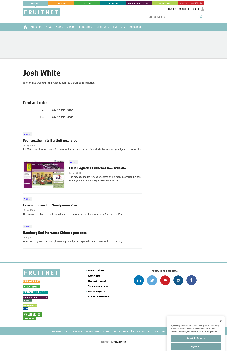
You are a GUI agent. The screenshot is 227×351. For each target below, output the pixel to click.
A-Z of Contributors (98, 296)
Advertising (94, 275)
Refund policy (59, 331)
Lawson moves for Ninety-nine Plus (50, 205)
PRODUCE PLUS (165, 3)
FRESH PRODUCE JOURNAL (139, 3)
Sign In (196, 9)
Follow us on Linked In (139, 280)
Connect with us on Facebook (191, 280)
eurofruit (61, 3)
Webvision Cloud (120, 342)
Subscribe (184, 9)
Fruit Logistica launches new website (97, 168)
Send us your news (98, 286)
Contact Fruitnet (97, 281)
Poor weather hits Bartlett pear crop (50, 140)
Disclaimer (76, 331)
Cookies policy (141, 331)
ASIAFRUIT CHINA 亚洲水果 (191, 3)
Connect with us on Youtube (165, 280)
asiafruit (87, 3)
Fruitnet (35, 3)
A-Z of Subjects (96, 291)
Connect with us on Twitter (152, 280)
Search (201, 16)
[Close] (220, 326)
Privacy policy (122, 331)
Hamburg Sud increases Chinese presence (55, 232)
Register (171, 9)
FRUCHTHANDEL (113, 3)
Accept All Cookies (196, 343)
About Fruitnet (96, 270)
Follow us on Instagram (178, 280)
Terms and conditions (98, 331)
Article (27, 134)
